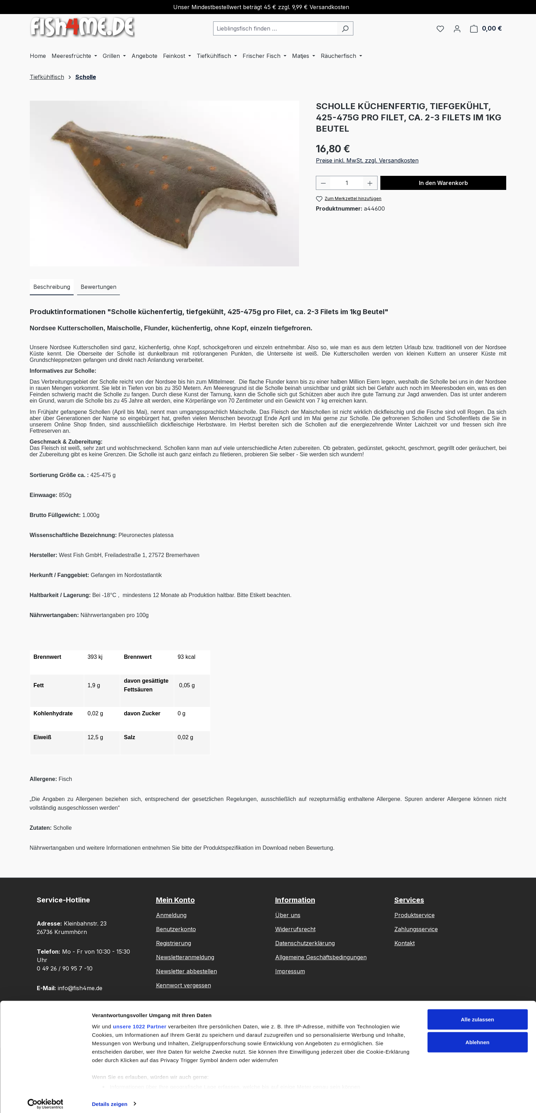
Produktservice (414, 915)
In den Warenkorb (443, 182)
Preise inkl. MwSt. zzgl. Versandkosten (367, 160)
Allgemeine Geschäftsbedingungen (321, 957)
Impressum (290, 971)
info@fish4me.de (80, 988)
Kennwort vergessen (183, 985)
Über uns (287, 915)
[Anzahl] (347, 183)
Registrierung (173, 943)
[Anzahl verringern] (323, 183)
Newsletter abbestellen (186, 971)
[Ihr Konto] (457, 28)
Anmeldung (171, 915)
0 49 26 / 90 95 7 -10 (65, 968)
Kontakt (404, 943)
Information (295, 900)
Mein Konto (175, 900)
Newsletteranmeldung (185, 957)
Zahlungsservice (416, 929)
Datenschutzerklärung (305, 943)
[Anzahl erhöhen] (370, 183)
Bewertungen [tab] (98, 286)
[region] (166, 183)
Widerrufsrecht (295, 929)
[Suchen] (345, 28)
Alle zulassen (477, 1015)
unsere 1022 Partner (140, 1022)
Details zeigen (109, 1099)
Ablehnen (477, 1038)
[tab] (52, 287)
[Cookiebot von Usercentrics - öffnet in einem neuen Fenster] (45, 1099)
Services (409, 900)
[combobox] (275, 28)
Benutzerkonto (176, 929)
